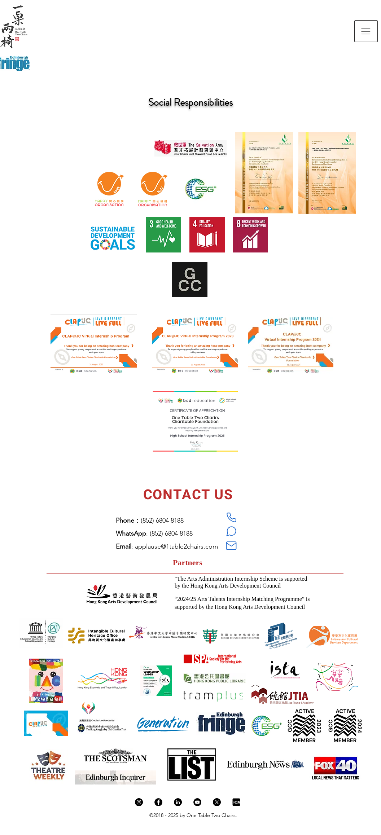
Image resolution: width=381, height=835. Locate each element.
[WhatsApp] (231, 531)
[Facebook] (158, 802)
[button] (366, 31)
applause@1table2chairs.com (176, 546)
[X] (217, 802)
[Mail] (231, 546)
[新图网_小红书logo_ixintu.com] (236, 802)
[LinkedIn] (178, 802)
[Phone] (231, 517)
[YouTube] (197, 802)
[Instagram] (139, 802)
